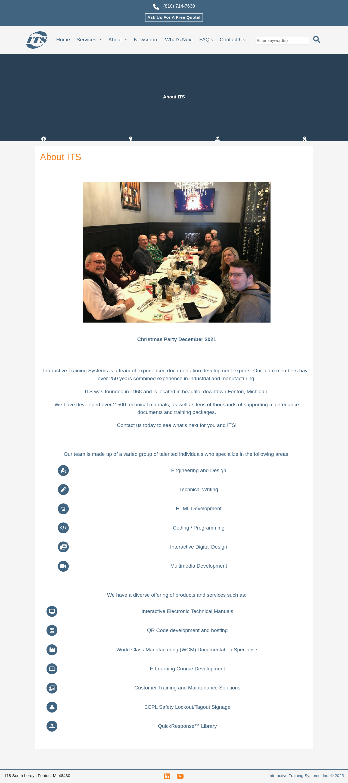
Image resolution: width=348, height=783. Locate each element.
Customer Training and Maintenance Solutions (187, 688)
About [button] (115, 39)
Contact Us (232, 39)
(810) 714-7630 (174, 7)
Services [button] (87, 39)
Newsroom (146, 39)
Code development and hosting (187, 630)
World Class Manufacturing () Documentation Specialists (187, 649)
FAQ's (206, 39)
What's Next (179, 39)
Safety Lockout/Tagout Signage (187, 707)
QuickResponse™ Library (187, 726)
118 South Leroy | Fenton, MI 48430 (37, 775)
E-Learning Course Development (187, 668)
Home (63, 39)
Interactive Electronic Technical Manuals (187, 611)
